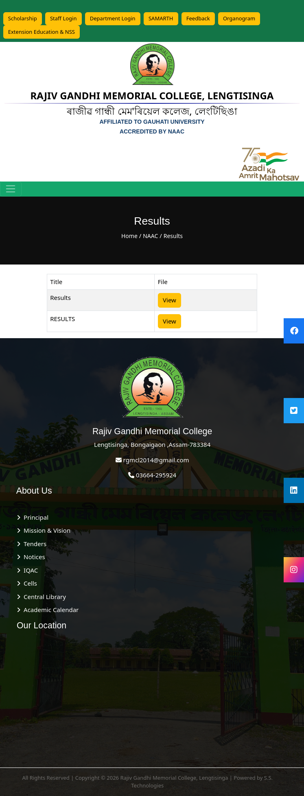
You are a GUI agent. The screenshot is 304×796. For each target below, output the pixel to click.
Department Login (113, 18)
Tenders (33, 544)
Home (129, 236)
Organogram (239, 18)
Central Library (43, 597)
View (169, 300)
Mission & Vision (45, 530)
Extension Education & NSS (41, 31)
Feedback (198, 18)
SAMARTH (161, 18)
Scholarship (22, 18)
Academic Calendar (49, 610)
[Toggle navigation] (11, 189)
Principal (34, 517)
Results (173, 236)
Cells (28, 583)
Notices (32, 557)
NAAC (150, 236)
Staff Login (63, 18)
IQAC (29, 570)
